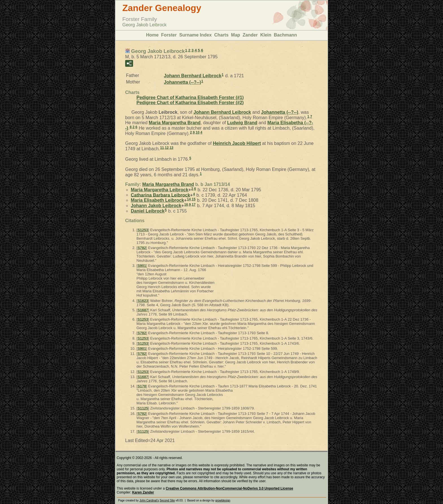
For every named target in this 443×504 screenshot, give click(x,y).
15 (194, 199)
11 (162, 148)
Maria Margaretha (175, 122)
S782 (142, 248)
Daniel (147, 211)
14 (189, 199)
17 (194, 205)
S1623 (143, 301)
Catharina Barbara (160, 194)
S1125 (143, 408)
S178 (142, 386)
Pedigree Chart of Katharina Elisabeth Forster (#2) (190, 102)
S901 (142, 265)
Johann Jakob (156, 205)
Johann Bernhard (193, 75)
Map (235, 35)
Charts (221, 35)
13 (171, 148)
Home (152, 35)
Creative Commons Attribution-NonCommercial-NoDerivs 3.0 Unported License (229, 488)
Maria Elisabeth (157, 200)
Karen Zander (143, 492)
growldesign (222, 500)
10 (197, 132)
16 (186, 205)
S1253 (143, 230)
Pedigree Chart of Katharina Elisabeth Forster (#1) (190, 97)
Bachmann (285, 35)
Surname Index (195, 35)
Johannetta (182, 82)
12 (166, 148)
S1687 (143, 310)
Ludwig (242, 122)
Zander (250, 35)
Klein (265, 35)
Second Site (167, 500)
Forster (169, 35)
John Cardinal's (149, 500)
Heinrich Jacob (237, 143)
